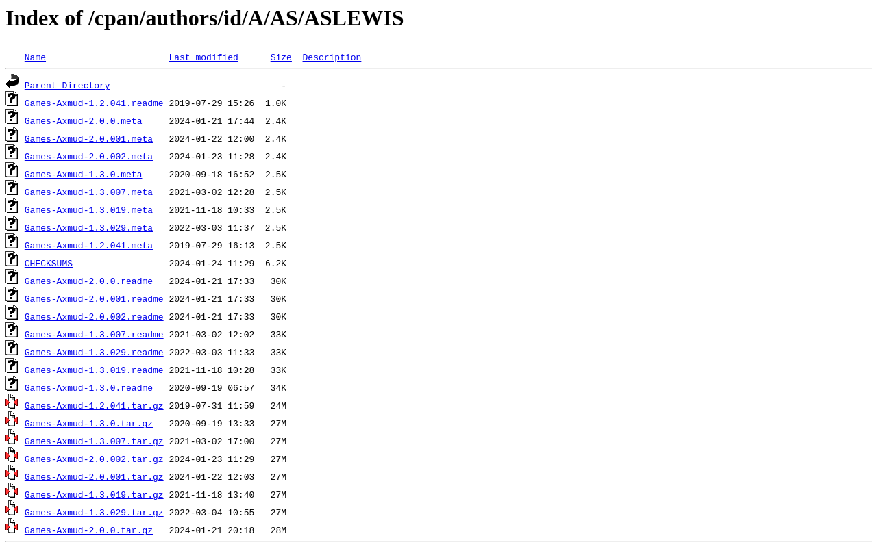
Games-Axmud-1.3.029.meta (89, 227)
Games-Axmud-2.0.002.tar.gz (94, 458)
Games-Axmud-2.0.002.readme (94, 316)
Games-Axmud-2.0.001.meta (89, 138)
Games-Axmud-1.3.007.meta (89, 191)
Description (331, 57)
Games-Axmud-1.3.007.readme (94, 334)
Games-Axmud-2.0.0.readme (89, 280)
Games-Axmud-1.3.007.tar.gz (94, 441)
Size (281, 57)
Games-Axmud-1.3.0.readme (89, 387)
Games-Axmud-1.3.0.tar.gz (89, 423)
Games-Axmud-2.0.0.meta (84, 120)
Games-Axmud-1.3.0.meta (84, 174)
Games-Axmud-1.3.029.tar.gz (94, 512)
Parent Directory (67, 85)
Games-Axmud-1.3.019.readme (94, 369)
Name (35, 57)
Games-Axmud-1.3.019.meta (89, 209)
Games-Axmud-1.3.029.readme (94, 352)
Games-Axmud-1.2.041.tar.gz (94, 405)
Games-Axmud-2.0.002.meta (89, 156)
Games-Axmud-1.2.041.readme (94, 103)
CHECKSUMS (49, 263)
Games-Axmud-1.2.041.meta (89, 245)
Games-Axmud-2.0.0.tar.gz (89, 530)
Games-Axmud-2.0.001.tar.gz (94, 476)
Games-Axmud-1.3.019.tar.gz (94, 494)
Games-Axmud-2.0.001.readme (94, 298)
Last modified (203, 57)
